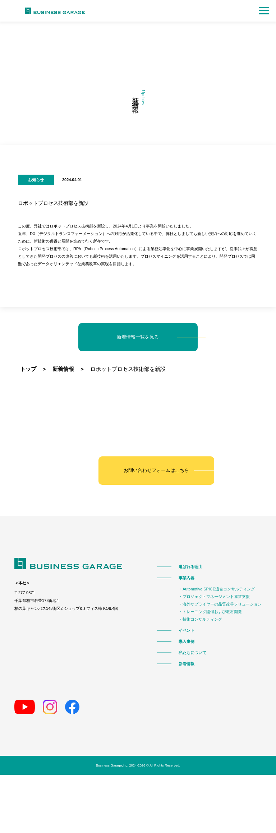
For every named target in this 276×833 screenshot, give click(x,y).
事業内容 (186, 578)
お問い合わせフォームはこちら (156, 470)
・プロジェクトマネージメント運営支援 (214, 596)
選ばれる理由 (190, 567)
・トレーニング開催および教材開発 (210, 611)
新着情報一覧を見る (138, 337)
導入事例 (186, 641)
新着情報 (186, 664)
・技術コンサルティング (200, 619)
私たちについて (192, 652)
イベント (186, 630)
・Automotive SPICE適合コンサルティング (217, 589)
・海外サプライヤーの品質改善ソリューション (220, 604)
